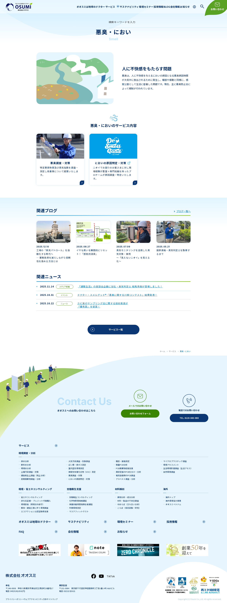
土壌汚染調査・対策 (30, 467)
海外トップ (170, 492)
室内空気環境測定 (76, 463)
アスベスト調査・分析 (125, 474)
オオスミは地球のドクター (72, 6)
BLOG (160, 6)
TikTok (111, 571)
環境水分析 (26, 463)
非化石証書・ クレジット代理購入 (36, 495)
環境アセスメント (171, 459)
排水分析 (25, 456)
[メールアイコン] (140, 403)
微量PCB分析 (121, 459)
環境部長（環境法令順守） (32, 499)
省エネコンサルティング (31, 492)
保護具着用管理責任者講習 (81, 499)
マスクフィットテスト (79, 506)
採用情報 (149, 6)
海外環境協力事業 (173, 495)
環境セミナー (134, 6)
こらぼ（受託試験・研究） (129, 503)
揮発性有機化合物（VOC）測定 (82, 467)
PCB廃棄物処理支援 (124, 463)
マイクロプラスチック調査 (175, 456)
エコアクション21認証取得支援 (34, 506)
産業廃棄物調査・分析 (31, 474)
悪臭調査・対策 (75, 470)
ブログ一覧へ (182, 209)
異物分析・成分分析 (126, 492)
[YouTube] (101, 571)
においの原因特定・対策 (79, 474)
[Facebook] (93, 571)
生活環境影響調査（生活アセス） (177, 463)
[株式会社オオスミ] (19, 7)
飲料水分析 (26, 459)
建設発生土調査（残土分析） (33, 470)
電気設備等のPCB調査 (125, 470)
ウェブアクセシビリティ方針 (41, 594)
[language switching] (195, 6)
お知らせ (183, 6)
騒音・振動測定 (123, 456)
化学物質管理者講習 (78, 495)
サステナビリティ (115, 6)
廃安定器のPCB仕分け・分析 (128, 467)
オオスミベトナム (173, 499)
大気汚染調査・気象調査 (79, 456)
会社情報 (171, 6)
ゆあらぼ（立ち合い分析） (129, 499)
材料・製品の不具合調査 (128, 495)
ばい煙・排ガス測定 (77, 459)
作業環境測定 (75, 503)
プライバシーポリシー (15, 594)
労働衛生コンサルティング (80, 492)
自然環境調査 (169, 467)
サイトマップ (63, 594)
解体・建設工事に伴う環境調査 (34, 503)
